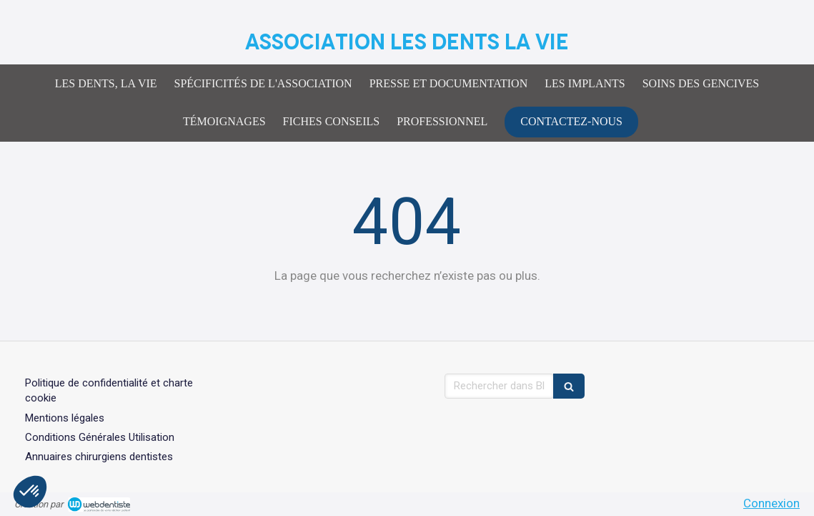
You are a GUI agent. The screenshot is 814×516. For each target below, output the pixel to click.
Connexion (771, 503)
